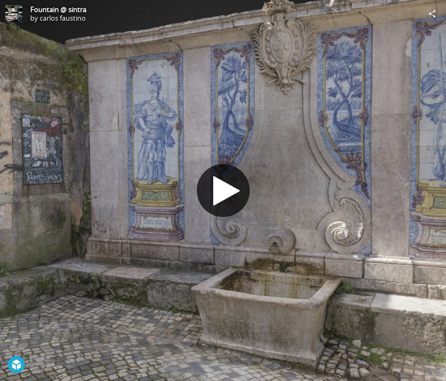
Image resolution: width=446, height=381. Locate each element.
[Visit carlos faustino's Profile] (13, 13)
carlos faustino (63, 18)
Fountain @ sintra (58, 9)
